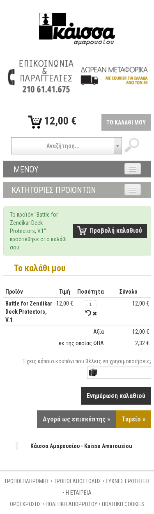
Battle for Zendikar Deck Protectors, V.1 (28, 311)
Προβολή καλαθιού (116, 230)
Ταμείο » (133, 419)
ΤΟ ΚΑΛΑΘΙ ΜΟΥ (126, 122)
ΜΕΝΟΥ (26, 169)
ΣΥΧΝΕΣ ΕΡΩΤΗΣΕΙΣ (128, 481)
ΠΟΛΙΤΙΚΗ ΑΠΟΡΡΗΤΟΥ (71, 504)
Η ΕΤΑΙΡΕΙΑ (79, 492)
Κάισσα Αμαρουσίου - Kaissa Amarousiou (81, 446)
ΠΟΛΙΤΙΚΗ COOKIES (123, 504)
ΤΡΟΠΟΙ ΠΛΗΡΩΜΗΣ (26, 481)
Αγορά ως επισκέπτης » (76, 419)
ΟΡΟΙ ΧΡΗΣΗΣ (25, 504)
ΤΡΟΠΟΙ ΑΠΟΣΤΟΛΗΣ (77, 481)
